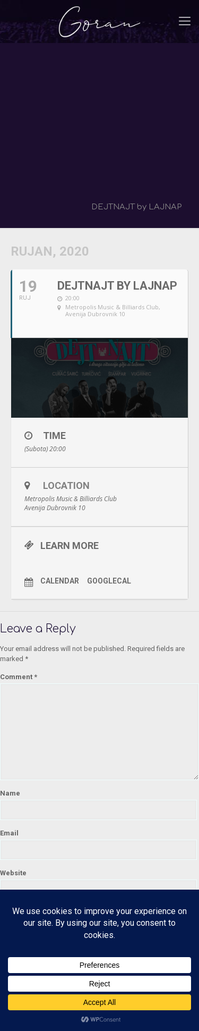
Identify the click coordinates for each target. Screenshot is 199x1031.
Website (13, 873)
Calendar (59, 581)
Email (9, 833)
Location (66, 485)
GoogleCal (109, 581)
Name (10, 793)
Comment (18, 677)
